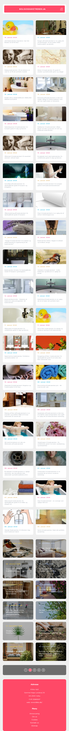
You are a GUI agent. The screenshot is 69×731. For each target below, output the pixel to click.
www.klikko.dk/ (36, 702)
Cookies (35, 720)
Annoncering (34, 714)
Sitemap (34, 726)
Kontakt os (34, 723)
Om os (34, 717)
